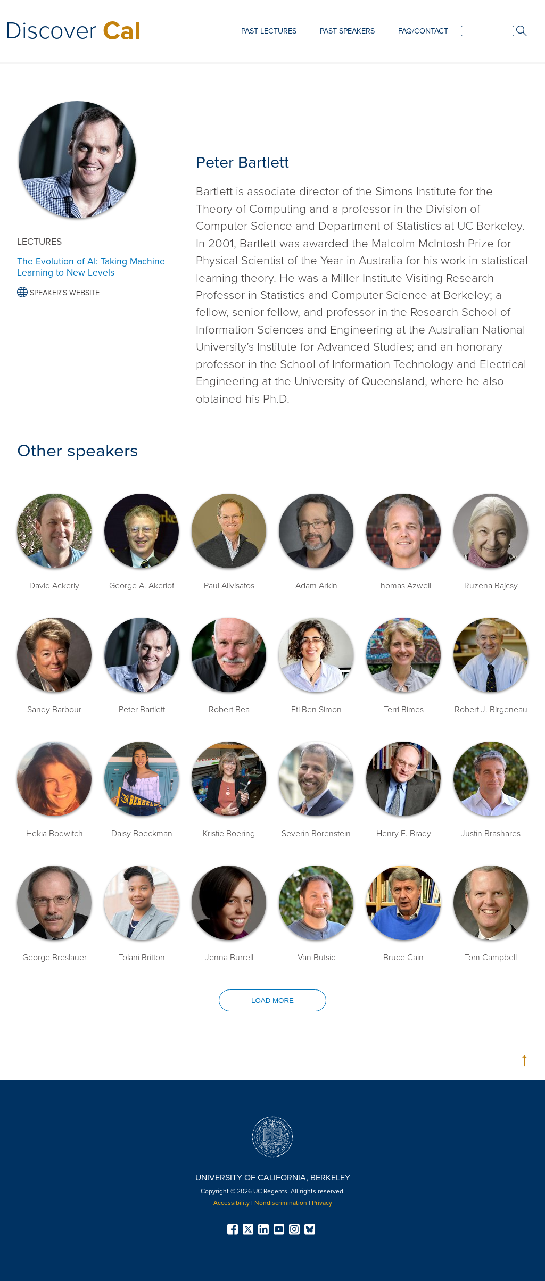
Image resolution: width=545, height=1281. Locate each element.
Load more (272, 1000)
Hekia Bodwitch (54, 833)
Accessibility (231, 1203)
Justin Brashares (491, 833)
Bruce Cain (403, 957)
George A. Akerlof (141, 585)
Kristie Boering (229, 833)
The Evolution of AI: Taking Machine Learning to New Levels (91, 267)
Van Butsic (316, 957)
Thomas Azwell (403, 585)
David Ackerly (54, 585)
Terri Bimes (404, 709)
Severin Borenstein (316, 833)
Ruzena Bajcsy (491, 585)
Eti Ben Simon (316, 709)
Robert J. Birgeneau (491, 709)
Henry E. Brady (403, 833)
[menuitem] (268, 32)
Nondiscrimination (280, 1203)
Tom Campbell (491, 957)
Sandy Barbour (54, 709)
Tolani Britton (142, 957)
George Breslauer (54, 957)
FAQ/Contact (423, 31)
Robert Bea (229, 709)
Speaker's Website (58, 292)
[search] (487, 31)
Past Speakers (347, 31)
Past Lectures (268, 31)
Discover (73, 30)
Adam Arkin (316, 585)
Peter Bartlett (142, 709)
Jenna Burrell (229, 957)
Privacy (322, 1203)
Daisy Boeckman (141, 833)
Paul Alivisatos (229, 585)
